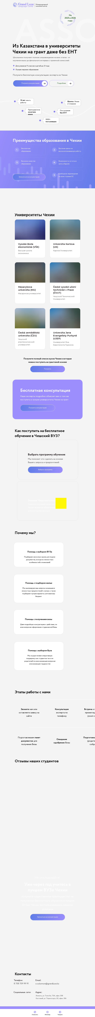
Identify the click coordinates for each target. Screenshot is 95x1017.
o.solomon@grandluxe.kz (47, 983)
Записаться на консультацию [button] (29, 177)
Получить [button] (47, 369)
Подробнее (61, 83)
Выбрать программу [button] (45, 469)
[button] (31, 817)
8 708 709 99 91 (21, 983)
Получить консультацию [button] (30, 83)
